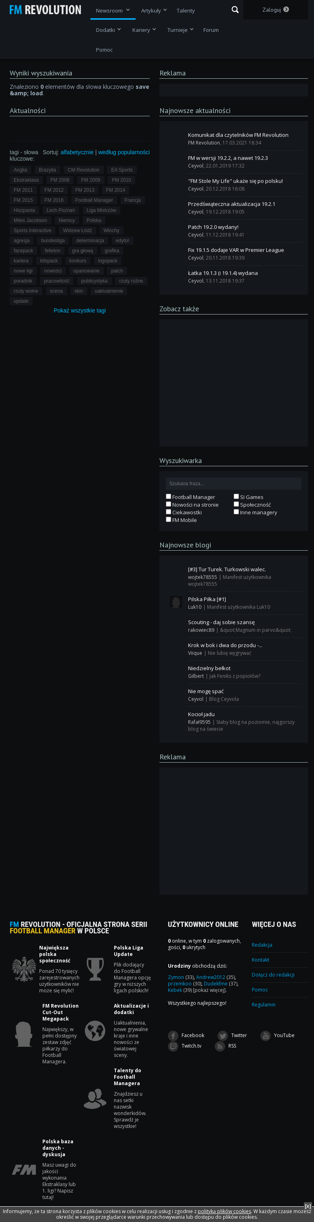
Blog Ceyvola (224, 699)
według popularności (124, 152)
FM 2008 (59, 180)
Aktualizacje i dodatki (131, 1009)
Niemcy (67, 220)
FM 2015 (23, 200)
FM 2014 (115, 190)
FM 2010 (121, 180)
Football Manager (94, 200)
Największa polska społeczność (54, 954)
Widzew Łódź (77, 230)
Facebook (186, 1036)
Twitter (232, 1036)
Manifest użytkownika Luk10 (238, 607)
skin (79, 291)
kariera (21, 261)
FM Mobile (181, 520)
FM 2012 (53, 190)
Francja (133, 200)
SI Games (249, 497)
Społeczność (252, 504)
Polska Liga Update (128, 951)
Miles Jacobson (30, 220)
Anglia (20, 170)
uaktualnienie (109, 291)
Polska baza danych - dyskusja (57, 1148)
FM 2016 (53, 200)
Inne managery (255, 512)
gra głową (82, 251)
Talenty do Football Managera (127, 1077)
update (21, 301)
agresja (21, 240)
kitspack (49, 261)
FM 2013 (84, 190)
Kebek (180, 990)
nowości (53, 271)
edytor (122, 240)
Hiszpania (24, 210)
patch (117, 271)
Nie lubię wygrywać (229, 653)
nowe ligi (23, 271)
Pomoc (260, 989)
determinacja (90, 240)
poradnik (23, 281)
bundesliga (53, 240)
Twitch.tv (184, 1046)
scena (56, 291)
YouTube (277, 1036)
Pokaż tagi (80, 310)
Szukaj (235, 9)
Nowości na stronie (192, 504)
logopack (107, 261)
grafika (112, 251)
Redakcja (262, 944)
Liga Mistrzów (101, 210)
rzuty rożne (131, 281)
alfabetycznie (77, 152)
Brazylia (47, 170)
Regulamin (264, 1004)
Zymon (181, 977)
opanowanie (86, 271)
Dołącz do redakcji (273, 974)
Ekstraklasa (26, 180)
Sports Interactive (32, 230)
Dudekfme (220, 983)
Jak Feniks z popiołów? (234, 676)
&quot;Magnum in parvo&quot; (255, 630)
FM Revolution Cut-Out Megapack (60, 1012)
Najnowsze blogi (185, 544)
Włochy (111, 230)
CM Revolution (84, 170)
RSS (225, 1046)
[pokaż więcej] (209, 990)
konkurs (77, 261)
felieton (53, 251)
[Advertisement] (233, 382)
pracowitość (56, 281)
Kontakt (260, 959)
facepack (23, 251)
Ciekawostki (184, 512)
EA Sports (121, 170)
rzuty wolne (26, 291)
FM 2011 (23, 190)
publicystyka (94, 281)
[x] (308, 1206)
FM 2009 (90, 180)
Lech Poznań (61, 210)
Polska (94, 220)
